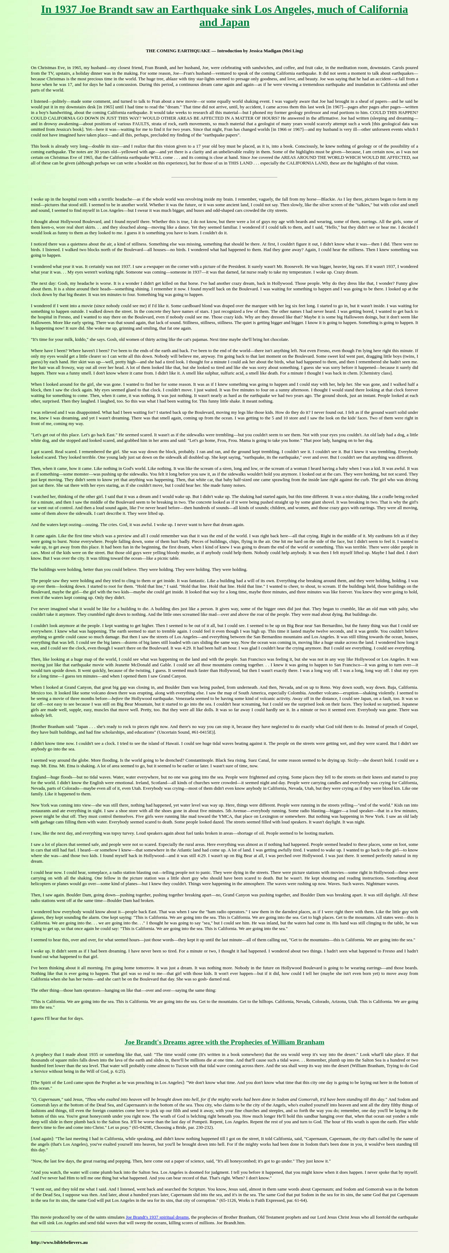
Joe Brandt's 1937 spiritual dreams (157, 1217)
